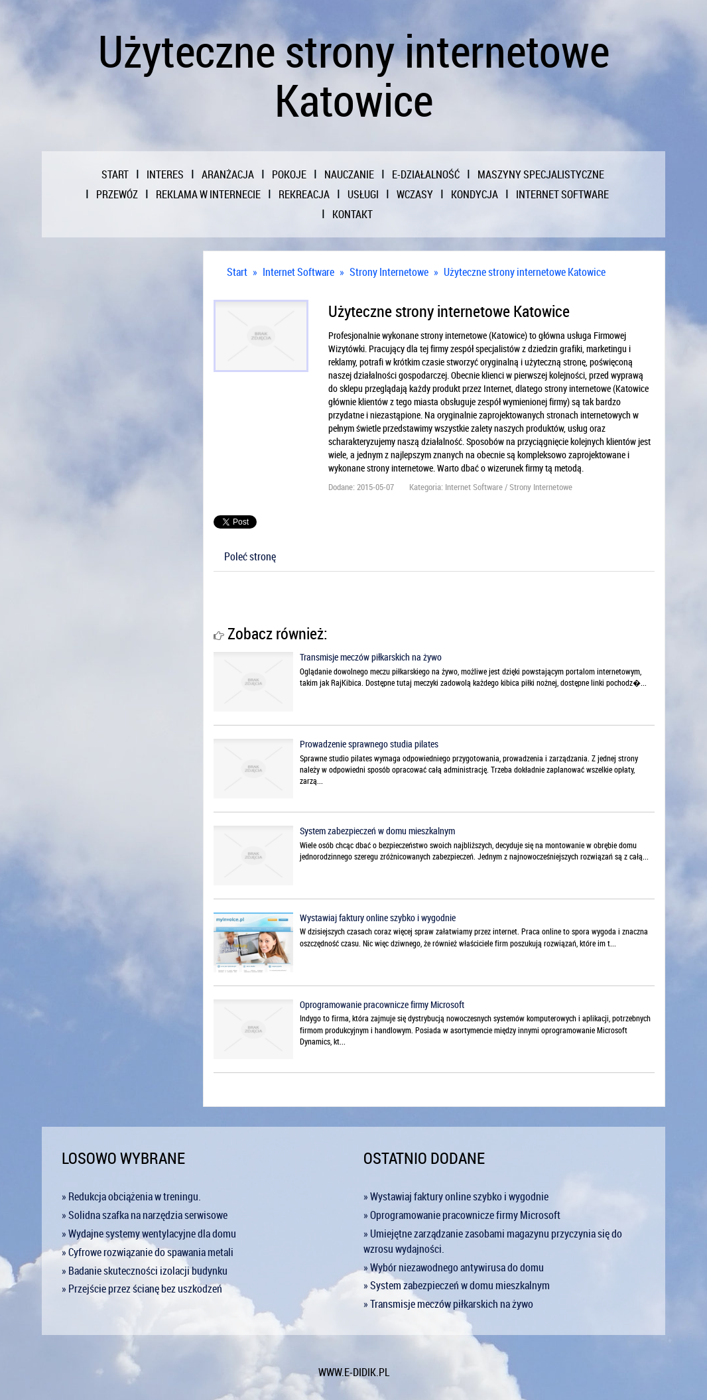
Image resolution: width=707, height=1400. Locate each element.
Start (237, 272)
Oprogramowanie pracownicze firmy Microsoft (382, 1004)
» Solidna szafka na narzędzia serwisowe (144, 1215)
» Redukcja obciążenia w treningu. (131, 1196)
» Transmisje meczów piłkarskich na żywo (448, 1304)
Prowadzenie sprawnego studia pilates (369, 743)
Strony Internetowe (389, 272)
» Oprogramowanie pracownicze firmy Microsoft (461, 1215)
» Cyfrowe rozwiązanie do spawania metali (147, 1252)
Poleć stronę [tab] (250, 556)
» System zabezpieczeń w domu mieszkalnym (456, 1285)
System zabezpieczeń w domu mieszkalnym (377, 830)
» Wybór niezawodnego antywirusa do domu (453, 1267)
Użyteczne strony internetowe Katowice (525, 272)
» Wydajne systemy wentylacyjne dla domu (149, 1233)
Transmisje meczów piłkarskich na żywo (371, 657)
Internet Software (298, 272)
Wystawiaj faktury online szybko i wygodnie (378, 917)
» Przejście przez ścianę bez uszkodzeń (142, 1288)
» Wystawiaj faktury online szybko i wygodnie (455, 1196)
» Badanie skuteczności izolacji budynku (144, 1270)
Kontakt (352, 214)
